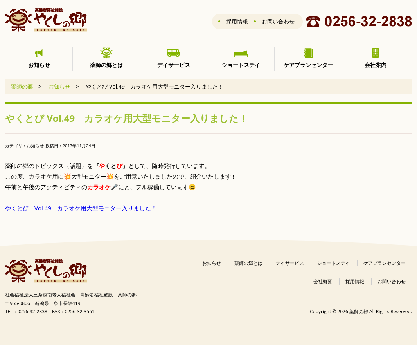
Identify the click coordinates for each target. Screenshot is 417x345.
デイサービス (290, 263)
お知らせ (59, 86)
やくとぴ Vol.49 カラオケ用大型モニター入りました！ (81, 208)
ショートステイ (333, 263)
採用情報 (237, 21)
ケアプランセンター (384, 263)
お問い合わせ (278, 21)
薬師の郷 (22, 86)
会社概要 (322, 281)
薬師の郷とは (248, 263)
